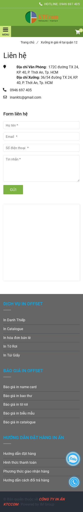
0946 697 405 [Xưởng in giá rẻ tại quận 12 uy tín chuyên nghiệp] (69, 4)
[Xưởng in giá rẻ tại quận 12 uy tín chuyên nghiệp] (41, 17)
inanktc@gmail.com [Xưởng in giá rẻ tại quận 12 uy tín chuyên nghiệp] (25, 97)
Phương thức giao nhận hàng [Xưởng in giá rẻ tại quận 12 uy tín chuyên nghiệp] (26, 471)
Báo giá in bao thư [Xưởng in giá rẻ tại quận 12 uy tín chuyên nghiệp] (17, 396)
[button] (77, 32)
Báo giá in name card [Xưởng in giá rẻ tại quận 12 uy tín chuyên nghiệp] (20, 387)
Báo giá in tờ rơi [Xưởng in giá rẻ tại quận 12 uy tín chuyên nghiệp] (15, 404)
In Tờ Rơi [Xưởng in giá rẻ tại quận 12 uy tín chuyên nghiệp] (10, 346)
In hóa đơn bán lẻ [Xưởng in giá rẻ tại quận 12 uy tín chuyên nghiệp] (17, 338)
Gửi (13, 190)
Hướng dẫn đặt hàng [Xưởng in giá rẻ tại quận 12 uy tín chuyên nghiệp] (19, 454)
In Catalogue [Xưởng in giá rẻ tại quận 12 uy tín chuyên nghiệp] (13, 329)
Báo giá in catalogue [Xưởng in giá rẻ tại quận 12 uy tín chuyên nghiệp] (19, 422)
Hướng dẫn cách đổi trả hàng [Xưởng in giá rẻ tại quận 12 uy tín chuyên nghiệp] (26, 480)
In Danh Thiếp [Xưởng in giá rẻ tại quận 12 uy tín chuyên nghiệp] (14, 320)
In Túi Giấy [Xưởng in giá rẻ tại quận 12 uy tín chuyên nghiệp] (11, 355)
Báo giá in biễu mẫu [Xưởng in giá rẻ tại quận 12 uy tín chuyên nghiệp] (19, 413)
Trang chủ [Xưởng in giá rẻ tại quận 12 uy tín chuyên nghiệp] (29, 42)
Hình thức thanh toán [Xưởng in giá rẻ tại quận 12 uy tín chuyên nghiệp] (20, 462)
